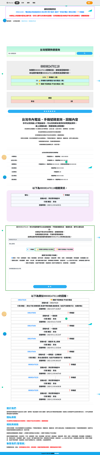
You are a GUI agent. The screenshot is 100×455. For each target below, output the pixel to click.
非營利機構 (68, 258)
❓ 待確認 (30, 249)
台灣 (17, 3)
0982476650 (32, 313)
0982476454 (32, 352)
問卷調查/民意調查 (53, 260)
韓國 (34, 3)
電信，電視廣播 (31, 258)
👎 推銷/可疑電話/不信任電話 (64, 249)
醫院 (27, 260)
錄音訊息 (62, 260)
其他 (13, 258)
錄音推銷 (72, 263)
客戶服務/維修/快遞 (40, 260)
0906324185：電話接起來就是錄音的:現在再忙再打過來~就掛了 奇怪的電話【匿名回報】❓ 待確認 (50, 12)
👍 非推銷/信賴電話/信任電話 (45, 249)
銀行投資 (40, 258)
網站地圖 (57, 453)
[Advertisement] (50, 33)
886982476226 (33, 364)
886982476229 (33, 377)
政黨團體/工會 (83, 258)
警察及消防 (14, 260)
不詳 (18, 258)
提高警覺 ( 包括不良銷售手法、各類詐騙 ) (57, 263)
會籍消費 (53, 258)
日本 (22, 3)
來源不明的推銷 (39, 263)
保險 (62, 258)
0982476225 (22, 300)
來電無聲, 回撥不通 (84, 260)
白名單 (31, 260)
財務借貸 (23, 258)
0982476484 (32, 326)
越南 (28, 3)
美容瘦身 (46, 258)
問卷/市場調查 (29, 263)
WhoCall (10, 3)
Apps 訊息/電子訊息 (71, 260)
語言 (89, 3)
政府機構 (21, 260)
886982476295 (33, 390)
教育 (58, 258)
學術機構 (75, 258)
